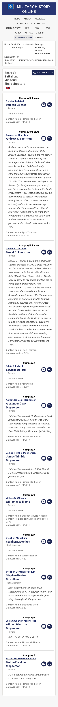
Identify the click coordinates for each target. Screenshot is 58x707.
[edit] (49, 104)
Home (7, 44)
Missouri (29, 44)
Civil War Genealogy (17, 46)
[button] (22, 101)
